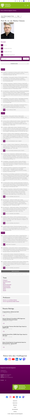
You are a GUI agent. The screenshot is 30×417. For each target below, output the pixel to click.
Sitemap (15, 411)
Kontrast (15, 1)
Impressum (15, 400)
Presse (15, 407)
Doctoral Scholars (6, 286)
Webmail (19, 1)
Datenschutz (15, 402)
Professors (3, 17)
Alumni (4, 289)
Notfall (22, 1)
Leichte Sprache (24, 1)
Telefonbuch (17, 1)
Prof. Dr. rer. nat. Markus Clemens (10, 300)
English (29, 1)
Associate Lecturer (7, 281)
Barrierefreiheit (15, 409)
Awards (4, 290)
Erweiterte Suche (14, 63)
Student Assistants (7, 287)
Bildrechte (15, 405)
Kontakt (2, 380)
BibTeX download (15, 271)
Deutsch (26, 1)
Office (4, 283)
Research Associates (7, 284)
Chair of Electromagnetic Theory (7, 16)
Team (18, 16)
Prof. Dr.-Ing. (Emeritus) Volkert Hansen (11, 301)
